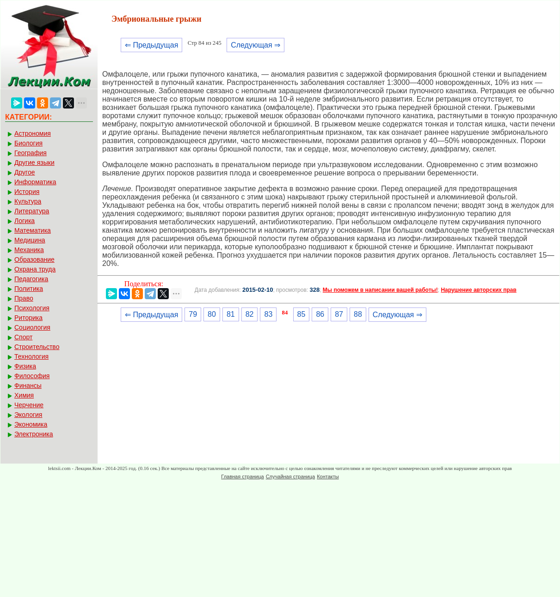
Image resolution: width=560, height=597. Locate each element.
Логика (24, 220)
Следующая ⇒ (255, 45)
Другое (24, 172)
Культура (27, 201)
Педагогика (31, 279)
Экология (28, 414)
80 (212, 314)
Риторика (28, 317)
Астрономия (32, 133)
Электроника (33, 434)
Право (23, 298)
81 (231, 314)
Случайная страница (290, 476)
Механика (29, 249)
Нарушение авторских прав (478, 290)
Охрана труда (34, 269)
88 (358, 314)
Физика (25, 366)
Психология (31, 308)
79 (193, 314)
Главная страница (242, 476)
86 (320, 314)
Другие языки (34, 162)
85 (301, 314)
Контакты (328, 476)
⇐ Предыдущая (151, 45)
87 (339, 314)
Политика (28, 288)
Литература (31, 211)
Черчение (28, 405)
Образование (34, 259)
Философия (31, 376)
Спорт (23, 337)
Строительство (36, 346)
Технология (31, 356)
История (26, 191)
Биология (28, 143)
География (30, 153)
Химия (24, 395)
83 (268, 314)
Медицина (29, 240)
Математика (32, 230)
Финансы (28, 385)
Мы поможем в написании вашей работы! (380, 290)
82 (250, 314)
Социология (32, 327)
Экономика (30, 424)
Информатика (35, 182)
